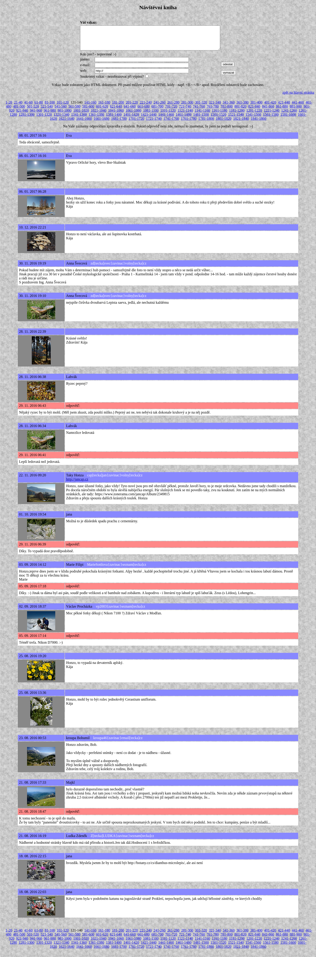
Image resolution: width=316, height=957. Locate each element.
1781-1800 (206, 123)
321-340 (215, 107)
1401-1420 (131, 119)
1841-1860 (258, 123)
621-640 (116, 111)
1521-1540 (236, 119)
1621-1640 (66, 123)
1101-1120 (168, 115)
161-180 (104, 107)
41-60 (28, 107)
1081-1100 (151, 115)
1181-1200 (236, 115)
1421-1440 (149, 119)
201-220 (132, 107)
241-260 (160, 107)
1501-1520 (218, 119)
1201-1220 (254, 115)
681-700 (157, 111)
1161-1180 (219, 115)
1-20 (9, 107)
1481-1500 (201, 119)
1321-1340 (61, 119)
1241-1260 (289, 115)
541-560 (61, 111)
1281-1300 (26, 119)
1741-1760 (171, 123)
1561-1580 (271, 119)
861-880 (282, 111)
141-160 (90, 107)
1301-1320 (44, 119)
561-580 (74, 111)
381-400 (256, 107)
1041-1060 (116, 115)
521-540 (47, 111)
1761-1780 (188, 123)
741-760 (199, 111)
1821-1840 (241, 123)
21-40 (18, 107)
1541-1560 (253, 119)
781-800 (227, 111)
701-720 (171, 111)
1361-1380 (96, 119)
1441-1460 (166, 119)
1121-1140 (185, 115)
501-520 (33, 111)
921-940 (22, 115)
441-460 (298, 107)
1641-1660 (84, 123)
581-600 (88, 111)
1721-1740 (153, 123)
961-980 (50, 115)
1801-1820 (223, 123)
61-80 (39, 107)
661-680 (144, 111)
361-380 (242, 107)
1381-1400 (114, 119)
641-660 (130, 111)
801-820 (240, 111)
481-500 (19, 111)
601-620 (102, 111)
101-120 (63, 107)
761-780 (213, 111)
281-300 (187, 107)
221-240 (146, 107)
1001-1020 (81, 115)
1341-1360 (79, 119)
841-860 (268, 111)
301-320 (201, 107)
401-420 (270, 107)
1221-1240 (271, 115)
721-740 (185, 111)
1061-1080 (133, 115)
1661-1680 (101, 123)
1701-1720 (136, 123)
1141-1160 (202, 115)
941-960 (36, 115)
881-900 (296, 111)
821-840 (254, 111)
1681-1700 (119, 123)
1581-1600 (288, 119)
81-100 (50, 107)
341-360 (229, 107)
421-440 (284, 107)
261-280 (173, 107)
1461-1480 (183, 119)
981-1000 (65, 115)
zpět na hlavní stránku (298, 97)
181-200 (118, 107)
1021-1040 (98, 115)
